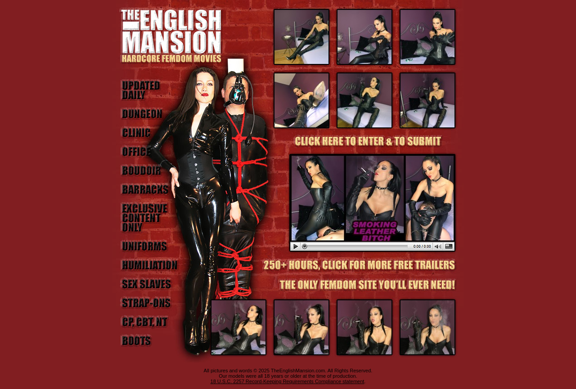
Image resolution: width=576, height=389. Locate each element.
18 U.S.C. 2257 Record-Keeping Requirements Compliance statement (287, 381)
